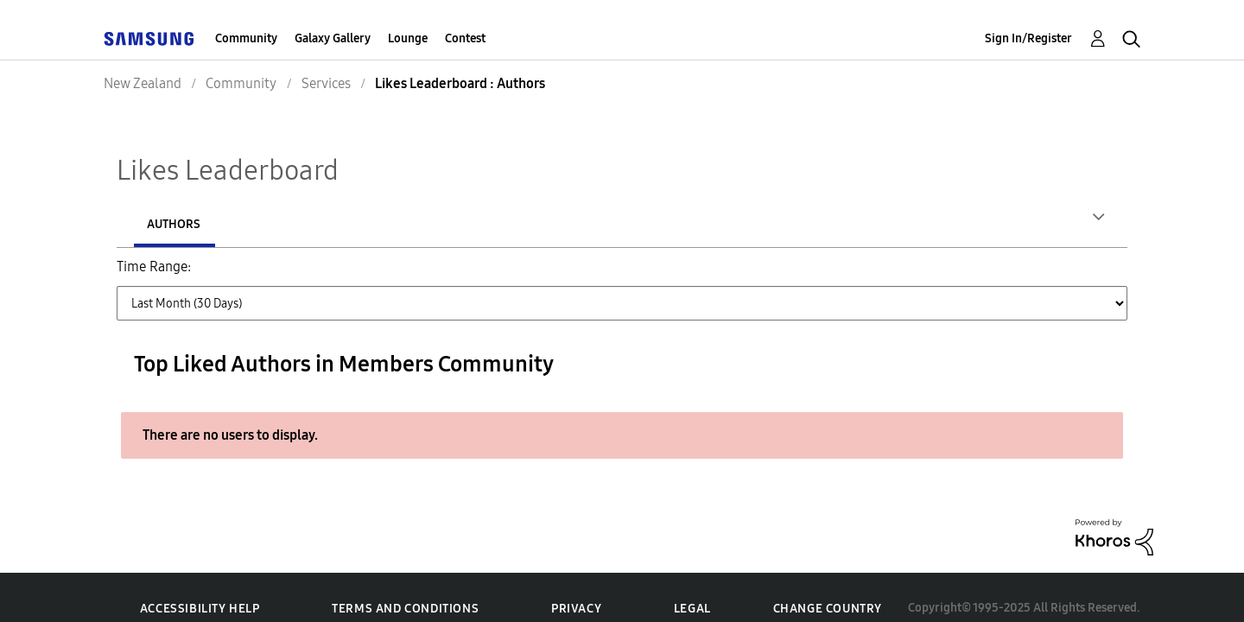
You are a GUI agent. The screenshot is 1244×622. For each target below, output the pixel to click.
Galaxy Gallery (333, 38)
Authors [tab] (173, 224)
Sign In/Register (1028, 38)
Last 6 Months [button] (806, 277)
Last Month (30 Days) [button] (560, 277)
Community (246, 38)
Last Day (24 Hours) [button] (270, 277)
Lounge (408, 38)
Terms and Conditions (405, 569)
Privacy (576, 569)
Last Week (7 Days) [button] (412, 277)
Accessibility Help (200, 569)
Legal (692, 569)
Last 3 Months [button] (694, 277)
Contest (465, 38)
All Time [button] (982, 277)
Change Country (827, 569)
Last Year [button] (903, 277)
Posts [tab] (280, 224)
